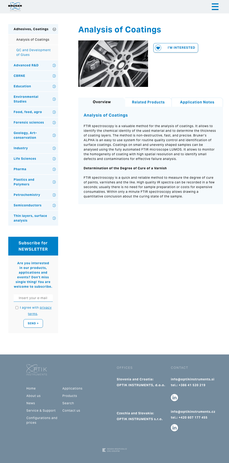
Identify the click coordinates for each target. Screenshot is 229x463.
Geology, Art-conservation (25, 135)
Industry (21, 148)
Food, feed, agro (28, 112)
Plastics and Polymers (24, 182)
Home (31, 388)
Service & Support (41, 411)
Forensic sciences (29, 122)
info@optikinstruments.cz (193, 412)
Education (22, 86)
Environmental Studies (26, 99)
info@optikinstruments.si (192, 379)
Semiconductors (28, 205)
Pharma (20, 169)
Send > (33, 323)
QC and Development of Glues (33, 52)
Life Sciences (25, 159)
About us (33, 396)
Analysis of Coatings (32, 40)
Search (68, 403)
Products (69, 396)
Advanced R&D (26, 65)
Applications (72, 388)
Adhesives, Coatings (31, 29)
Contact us (71, 411)
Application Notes (197, 102)
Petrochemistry (27, 195)
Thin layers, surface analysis (30, 218)
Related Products (148, 102)
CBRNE (19, 76)
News (30, 403)
